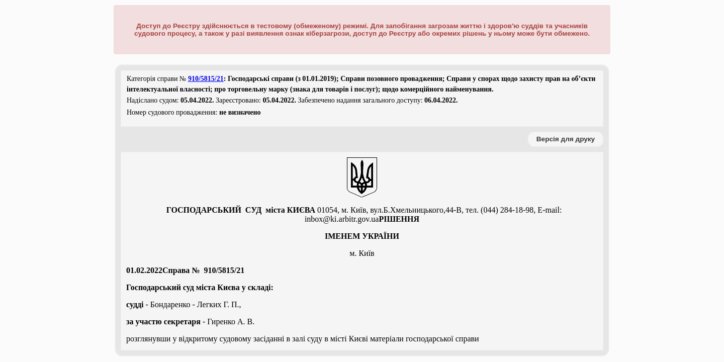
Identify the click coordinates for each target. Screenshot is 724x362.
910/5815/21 (206, 78)
